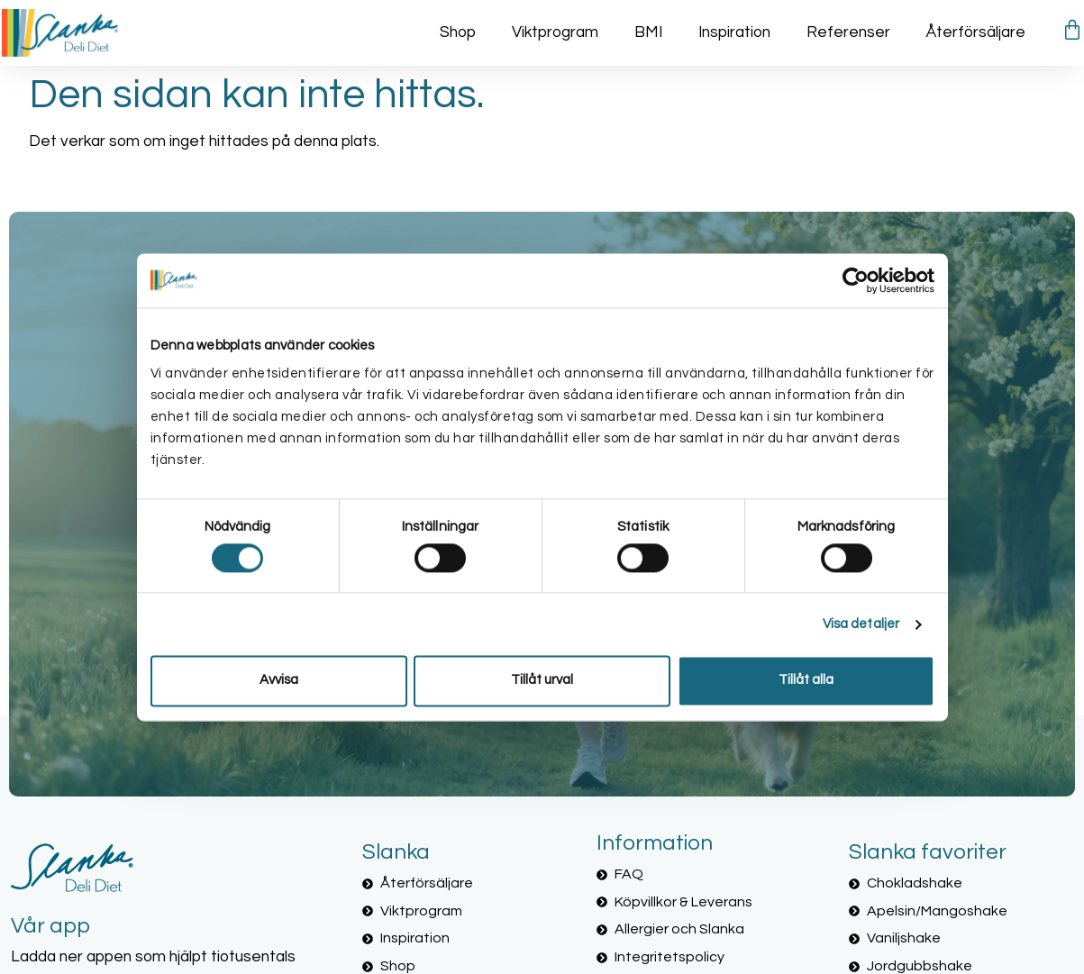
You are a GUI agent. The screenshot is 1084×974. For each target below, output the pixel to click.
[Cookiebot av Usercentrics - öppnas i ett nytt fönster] (855, 280)
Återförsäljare (975, 32)
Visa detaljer (861, 624)
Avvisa (279, 680)
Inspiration (734, 32)
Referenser (848, 32)
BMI (648, 32)
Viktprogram (555, 32)
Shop (458, 32)
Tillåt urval (542, 680)
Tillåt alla (806, 680)
